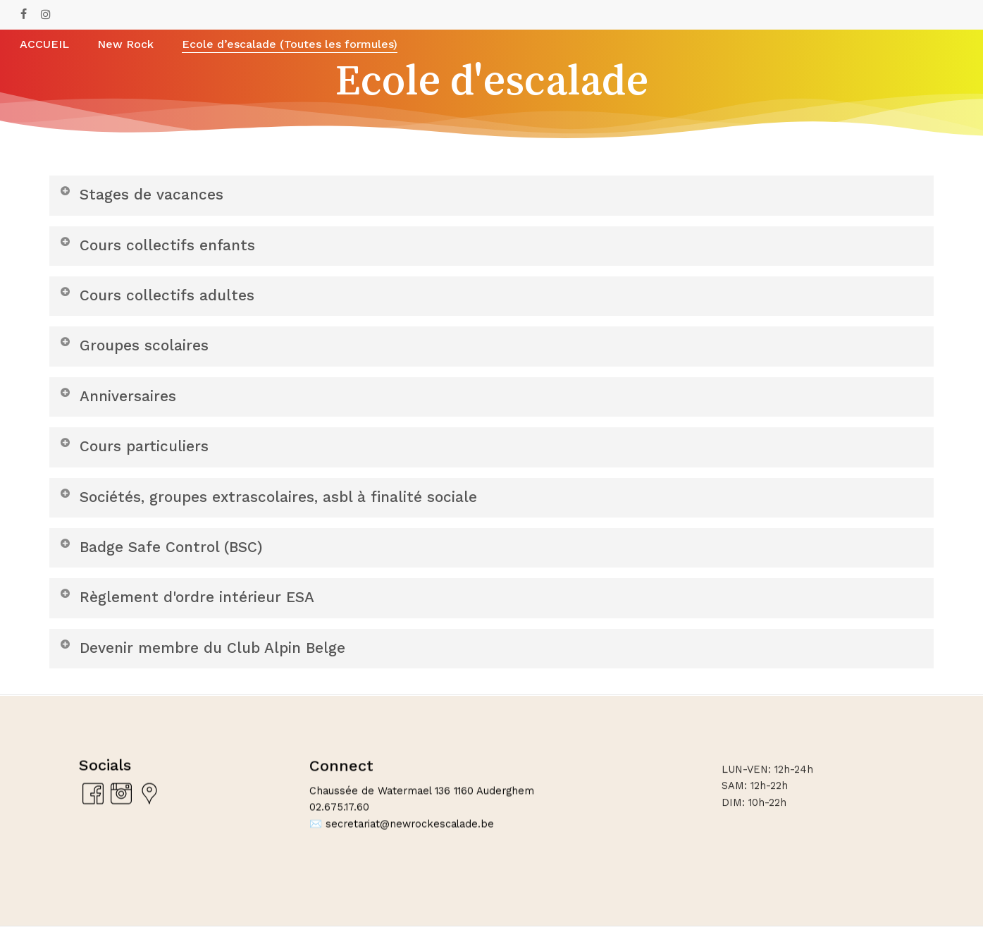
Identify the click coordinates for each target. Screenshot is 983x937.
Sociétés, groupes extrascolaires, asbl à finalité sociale (275, 503)
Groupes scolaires (136, 348)
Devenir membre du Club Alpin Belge (209, 657)
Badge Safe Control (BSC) (165, 554)
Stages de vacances (143, 194)
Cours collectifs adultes (159, 297)
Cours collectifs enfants (160, 245)
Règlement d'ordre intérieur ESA (192, 606)
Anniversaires (119, 400)
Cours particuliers (135, 451)
